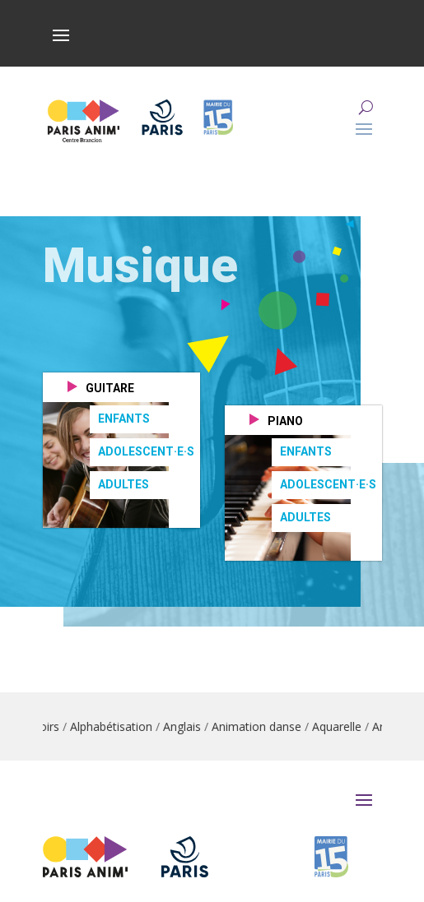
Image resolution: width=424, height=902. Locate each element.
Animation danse (267, 726)
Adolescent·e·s (146, 451)
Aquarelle (347, 726)
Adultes (123, 484)
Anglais (193, 726)
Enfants (124, 418)
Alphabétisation (122, 726)
